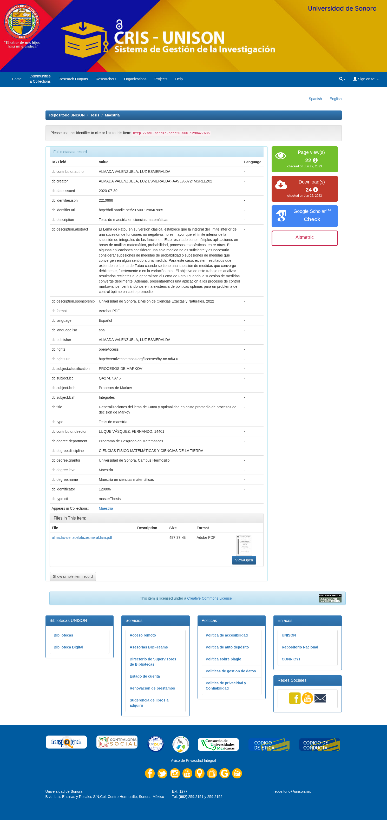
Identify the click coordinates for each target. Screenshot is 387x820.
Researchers (106, 79)
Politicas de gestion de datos (231, 671)
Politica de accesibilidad (227, 635)
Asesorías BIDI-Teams (149, 647)
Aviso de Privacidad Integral (193, 760)
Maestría (112, 115)
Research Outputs (73, 79)
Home (17, 79)
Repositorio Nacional (300, 647)
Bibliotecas (63, 635)
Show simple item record (73, 576)
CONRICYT (291, 659)
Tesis (94, 115)
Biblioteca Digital (68, 647)
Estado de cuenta (145, 676)
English (336, 99)
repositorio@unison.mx (292, 791)
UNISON (289, 635)
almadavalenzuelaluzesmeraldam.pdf (82, 537)
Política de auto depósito (227, 647)
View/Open (244, 560)
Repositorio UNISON (67, 115)
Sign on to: (366, 79)
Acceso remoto (143, 635)
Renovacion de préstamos (152, 688)
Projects (161, 79)
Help (179, 79)
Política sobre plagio (223, 659)
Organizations (135, 79)
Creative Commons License (209, 598)
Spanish (315, 99)
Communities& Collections (40, 78)
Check (312, 219)
